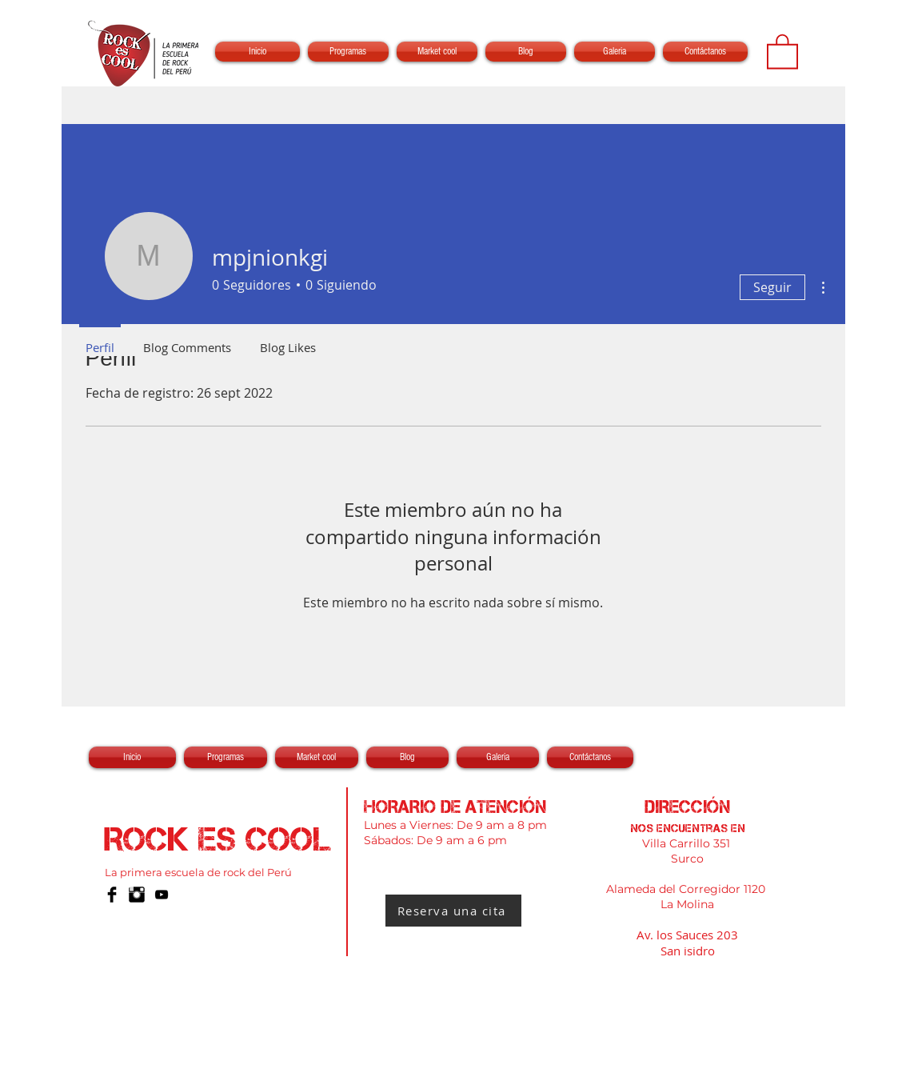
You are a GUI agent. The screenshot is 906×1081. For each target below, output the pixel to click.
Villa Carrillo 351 (687, 843)
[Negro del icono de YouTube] (162, 895)
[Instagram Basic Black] (137, 895)
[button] (782, 50)
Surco (687, 858)
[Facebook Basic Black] (112, 895)
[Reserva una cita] (453, 911)
